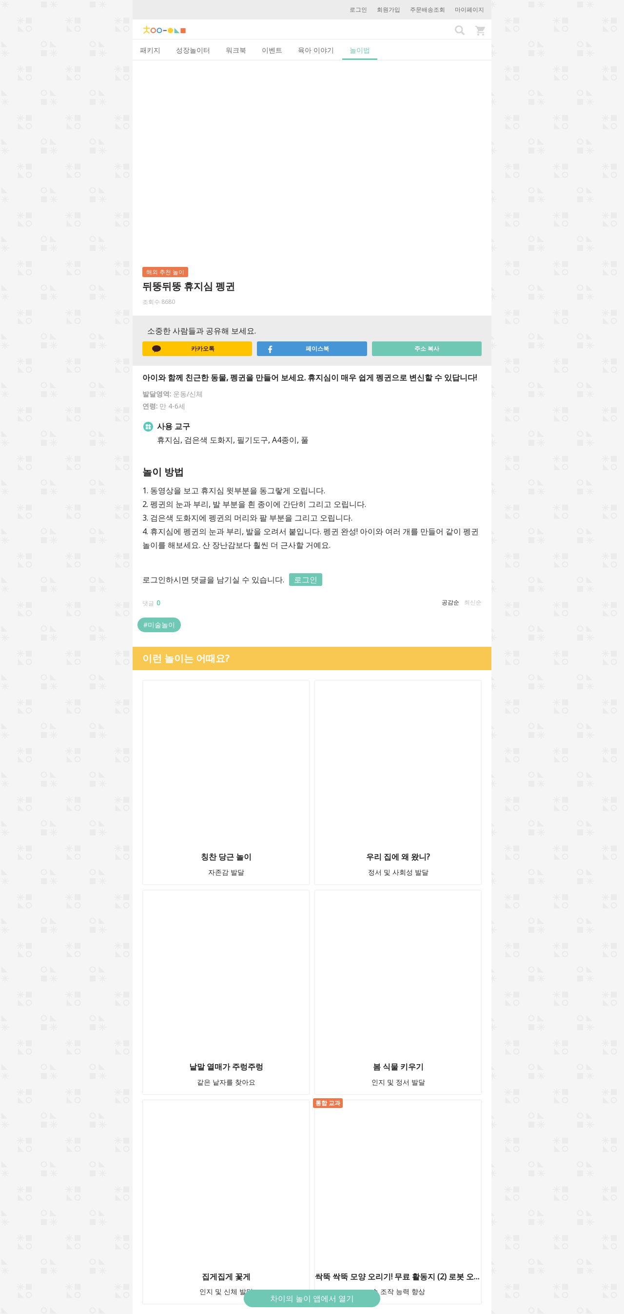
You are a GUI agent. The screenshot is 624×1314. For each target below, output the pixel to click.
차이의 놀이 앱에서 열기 (312, 1298)
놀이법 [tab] (360, 50)
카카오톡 (183, 348)
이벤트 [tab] (272, 50)
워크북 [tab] (236, 50)
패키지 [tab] (150, 50)
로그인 (358, 9)
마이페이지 (469, 9)
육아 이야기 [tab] (316, 50)
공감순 (450, 602)
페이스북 (298, 348)
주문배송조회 (427, 9)
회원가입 (388, 9)
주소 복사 (426, 348)
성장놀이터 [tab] (193, 50)
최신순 (473, 602)
